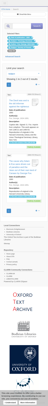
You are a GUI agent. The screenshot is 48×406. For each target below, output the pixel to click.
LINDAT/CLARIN (12, 279)
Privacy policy (11, 264)
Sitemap (7, 243)
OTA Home (5, 9)
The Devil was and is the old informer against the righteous (19, 103)
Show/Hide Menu (24, 14)
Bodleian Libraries (13, 232)
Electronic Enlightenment (15, 229)
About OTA (10, 256)
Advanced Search (12, 57)
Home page (10, 254)
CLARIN (9, 276)
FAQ (8, 259)
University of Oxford (13, 234)
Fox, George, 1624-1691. (19, 118)
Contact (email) (12, 262)
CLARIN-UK (10, 274)
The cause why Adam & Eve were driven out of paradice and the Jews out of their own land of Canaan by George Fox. (22, 167)
